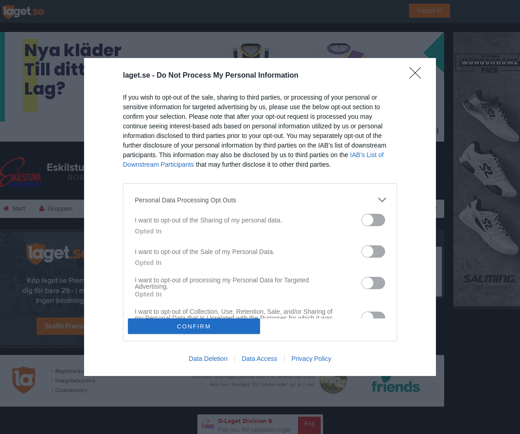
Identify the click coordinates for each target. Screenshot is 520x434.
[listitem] (260, 200)
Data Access (259, 358)
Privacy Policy (311, 358)
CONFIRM (194, 326)
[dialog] (260, 217)
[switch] (373, 220)
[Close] (418, 76)
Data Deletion (208, 358)
